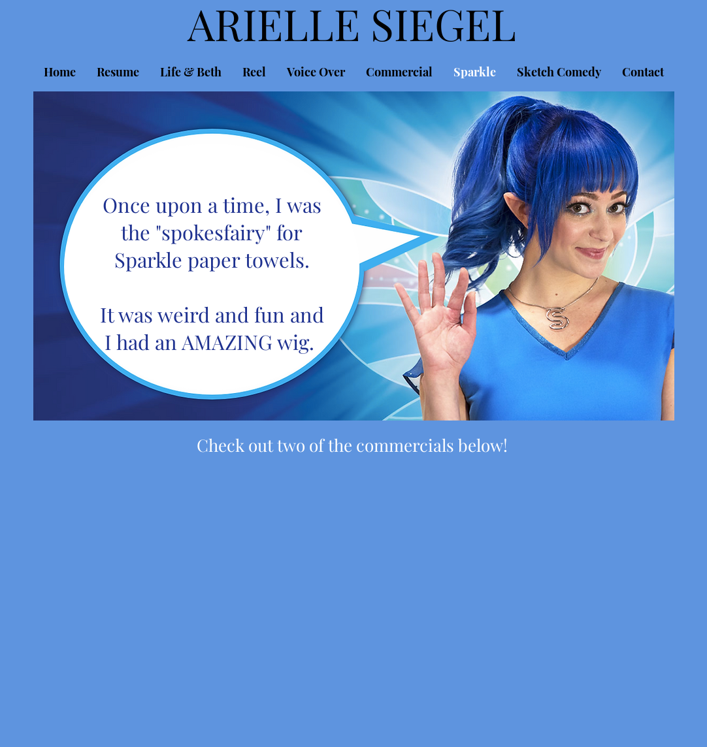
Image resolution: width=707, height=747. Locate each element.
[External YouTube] (195, 552)
